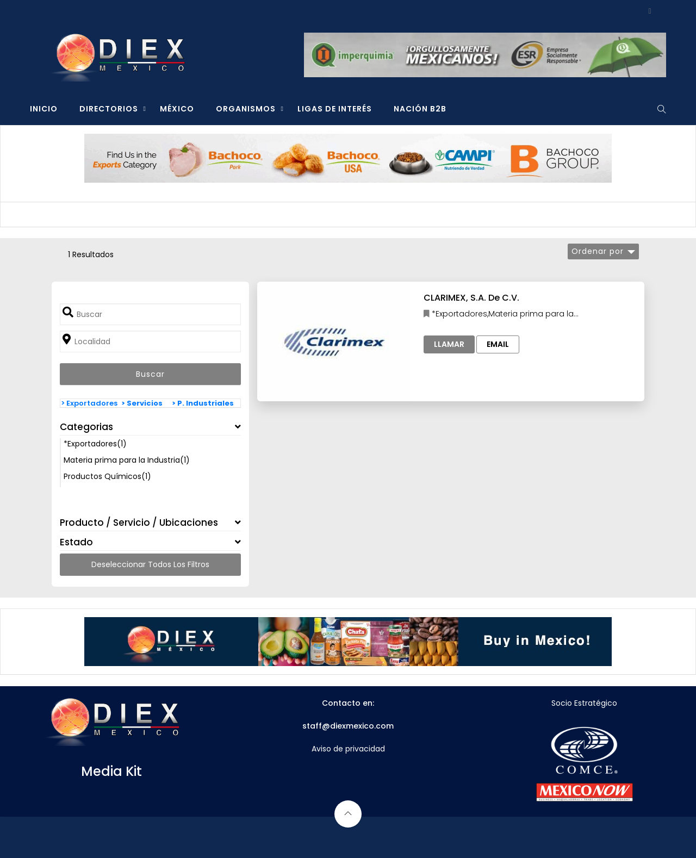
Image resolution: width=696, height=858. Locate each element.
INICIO (44, 108)
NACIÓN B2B (420, 108)
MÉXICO (177, 108)
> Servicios (142, 403)
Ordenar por (597, 251)
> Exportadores (89, 403)
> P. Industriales (203, 403)
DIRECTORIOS (108, 108)
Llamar (449, 344)
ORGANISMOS (246, 108)
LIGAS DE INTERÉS (334, 108)
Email (498, 344)
